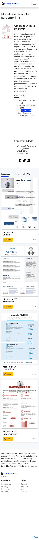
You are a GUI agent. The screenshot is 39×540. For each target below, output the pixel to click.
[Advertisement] (26, 128)
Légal (23, 489)
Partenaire (25, 486)
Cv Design (5, 486)
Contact (24, 484)
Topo (35, 537)
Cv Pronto (5, 491)
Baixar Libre (26, 110)
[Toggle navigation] (34, 4)
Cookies (24, 491)
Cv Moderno (6, 484)
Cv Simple (5, 489)
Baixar (7, 239)
